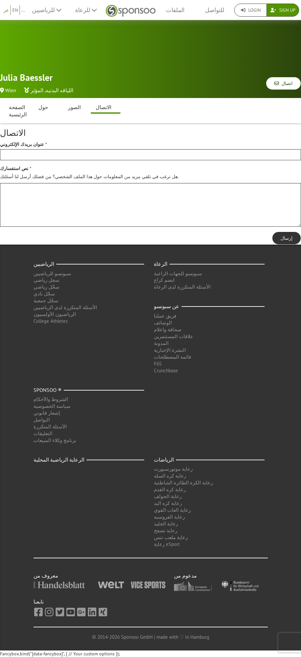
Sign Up (282, 10)
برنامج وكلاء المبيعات (55, 440)
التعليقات (43, 433)
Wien (10, 90)
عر (6, 10)
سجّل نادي (44, 294)
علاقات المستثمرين (173, 336)
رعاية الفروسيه (169, 517)
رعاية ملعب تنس (171, 537)
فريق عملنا (165, 316)
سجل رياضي (47, 280)
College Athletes (51, 321)
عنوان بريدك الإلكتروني (22, 144)
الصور (74, 107)
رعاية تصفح (165, 530)
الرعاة (160, 264)
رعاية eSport (167, 544)
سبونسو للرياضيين (52, 273)
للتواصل (214, 10)
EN (15, 10)
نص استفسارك (14, 168)
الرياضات (164, 459)
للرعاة (86, 10)
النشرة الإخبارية (170, 350)
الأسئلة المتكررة (50, 426)
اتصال (283, 83)
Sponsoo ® (48, 390)
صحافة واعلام (168, 329)
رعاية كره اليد (168, 503)
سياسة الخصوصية (52, 406)
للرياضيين (46, 10)
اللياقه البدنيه (59, 90)
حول (43, 107)
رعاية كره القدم (170, 489)
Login (251, 10)
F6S (158, 364)
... (23, 10)
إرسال (286, 238)
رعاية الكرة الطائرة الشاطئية (183, 482)
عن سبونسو (166, 306)
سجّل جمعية (46, 300)
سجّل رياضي (47, 287)
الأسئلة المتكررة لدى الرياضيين (65, 307)
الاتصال (103, 107)
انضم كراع (164, 280)
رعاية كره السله (170, 476)
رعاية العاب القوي (172, 510)
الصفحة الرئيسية (18, 111)
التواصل (42, 420)
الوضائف (163, 323)
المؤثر (37, 90)
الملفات (175, 10)
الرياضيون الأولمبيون (55, 314)
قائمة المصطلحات (172, 357)
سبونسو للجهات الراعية (178, 273)
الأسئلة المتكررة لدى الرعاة (182, 287)
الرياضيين (44, 264)
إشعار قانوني (47, 413)
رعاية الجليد (166, 524)
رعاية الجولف (168, 496)
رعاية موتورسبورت (173, 469)
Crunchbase (166, 370)
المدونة (161, 343)
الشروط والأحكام (51, 399)
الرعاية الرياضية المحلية (59, 459)
